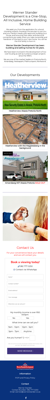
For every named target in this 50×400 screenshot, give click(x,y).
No (14, 318)
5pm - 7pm (14, 331)
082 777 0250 (26, 266)
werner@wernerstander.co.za (27, 392)
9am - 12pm (13, 327)
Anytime (28, 331)
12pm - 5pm (27, 327)
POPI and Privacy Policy (25, 378)
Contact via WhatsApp (26, 269)
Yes (27, 318)
